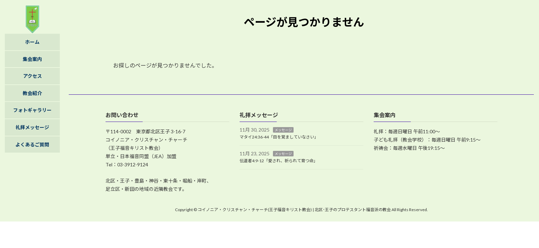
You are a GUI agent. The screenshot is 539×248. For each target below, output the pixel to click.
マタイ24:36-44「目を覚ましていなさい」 (279, 137)
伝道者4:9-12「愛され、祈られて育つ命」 (279, 160)
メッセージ (283, 130)
